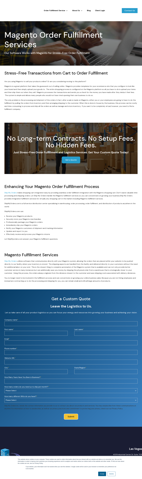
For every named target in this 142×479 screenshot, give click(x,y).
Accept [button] (102, 474)
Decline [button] (111, 474)
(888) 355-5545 (135, 455)
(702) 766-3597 (135, 452)
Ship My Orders (10, 185)
